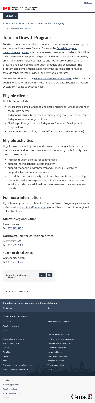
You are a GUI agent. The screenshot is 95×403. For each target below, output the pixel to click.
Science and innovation (57, 356)
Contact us (7, 308)
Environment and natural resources (18, 365)
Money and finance (55, 352)
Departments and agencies (59, 321)
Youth (50, 369)
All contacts (7, 321)
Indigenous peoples (56, 361)
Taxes (5, 361)
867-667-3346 (15, 262)
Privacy (6, 397)
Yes (42, 275)
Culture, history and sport (58, 334)
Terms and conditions (12, 393)
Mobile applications (11, 384)
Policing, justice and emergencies (61, 339)
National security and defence (15, 369)
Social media (8, 380)
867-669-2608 (15, 245)
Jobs (4, 334)
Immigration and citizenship (15, 339)
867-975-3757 (15, 228)
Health (5, 356)
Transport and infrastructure (59, 343)
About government (11, 326)
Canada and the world (57, 347)
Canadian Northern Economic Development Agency (40, 23)
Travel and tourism (11, 343)
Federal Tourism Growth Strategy (53, 78)
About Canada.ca (10, 389)
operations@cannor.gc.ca (34, 207)
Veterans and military (56, 365)
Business (6, 347)
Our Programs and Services (18, 28)
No (49, 275)
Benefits (6, 352)
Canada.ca (8, 23)
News (50, 308)
